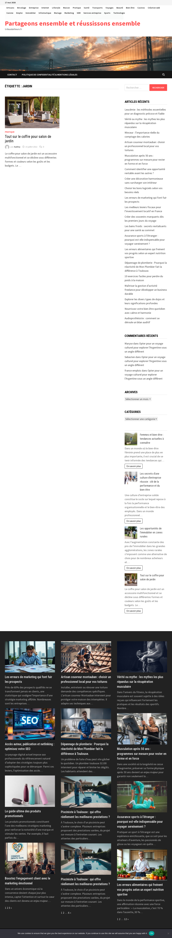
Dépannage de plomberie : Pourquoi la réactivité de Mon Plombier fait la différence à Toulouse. (146, 266)
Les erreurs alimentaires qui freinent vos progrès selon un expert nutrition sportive (145, 253)
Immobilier (31, 13)
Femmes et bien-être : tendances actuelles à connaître (152, 438)
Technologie (119, 13)
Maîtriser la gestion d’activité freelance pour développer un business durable (146, 289)
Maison (66, 7)
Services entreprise (92, 13)
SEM (79, 13)
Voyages (109, 7)
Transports (97, 7)
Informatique (45, 13)
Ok (151, 933)
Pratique (77, 7)
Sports (107, 13)
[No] (168, 933)
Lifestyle (56, 7)
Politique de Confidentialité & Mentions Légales (49, 74)
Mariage (57, 13)
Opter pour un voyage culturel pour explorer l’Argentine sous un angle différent (146, 347)
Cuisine (9, 13)
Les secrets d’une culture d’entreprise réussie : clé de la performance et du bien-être (150, 481)
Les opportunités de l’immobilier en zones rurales (151, 532)
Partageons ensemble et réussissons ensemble (72, 23)
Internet (45, 7)
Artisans (10, 7)
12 (125, 919)
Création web (154, 7)
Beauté (119, 7)
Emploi (19, 13)
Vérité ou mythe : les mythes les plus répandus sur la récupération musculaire (145, 123)
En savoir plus (134, 466)
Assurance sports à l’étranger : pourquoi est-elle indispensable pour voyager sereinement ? (145, 239)
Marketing (69, 13)
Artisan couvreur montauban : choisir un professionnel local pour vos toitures (145, 146)
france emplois (133, 370)
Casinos (141, 7)
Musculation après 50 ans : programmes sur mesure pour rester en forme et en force (145, 159)
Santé (86, 7)
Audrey (17, 146)
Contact (12, 74)
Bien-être (130, 7)
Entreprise (33, 7)
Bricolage (21, 7)
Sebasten (130, 357)
